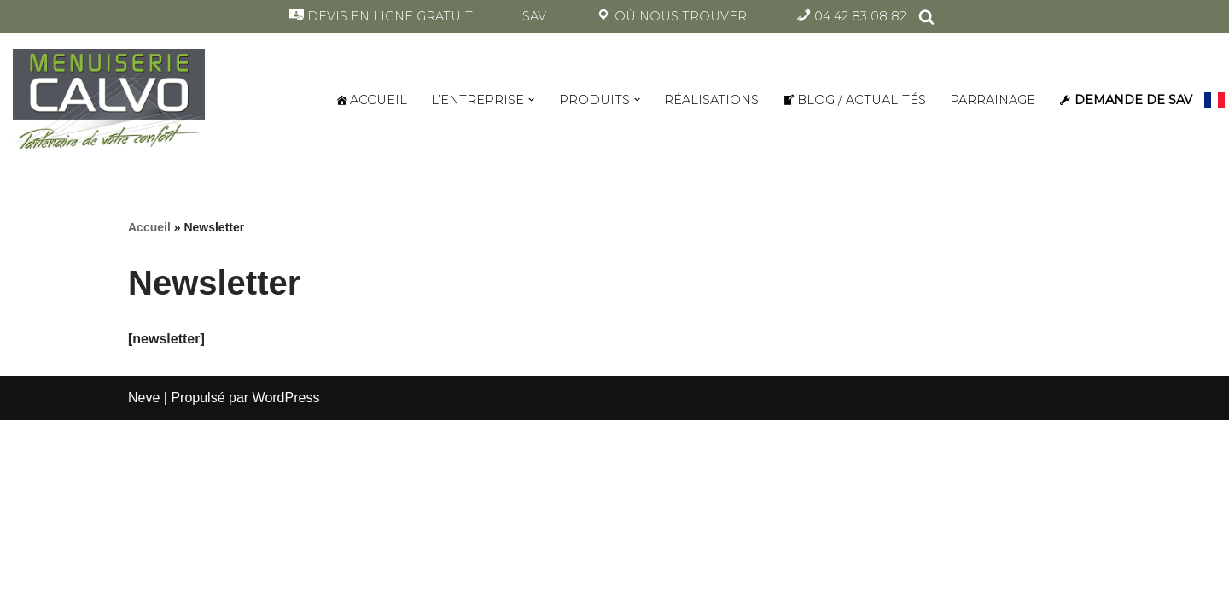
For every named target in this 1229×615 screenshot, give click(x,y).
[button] (531, 99)
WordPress (286, 397)
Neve (144, 397)
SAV (534, 16)
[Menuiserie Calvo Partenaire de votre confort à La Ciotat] (109, 100)
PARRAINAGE (992, 100)
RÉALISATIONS (711, 100)
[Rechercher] (926, 17)
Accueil (149, 227)
